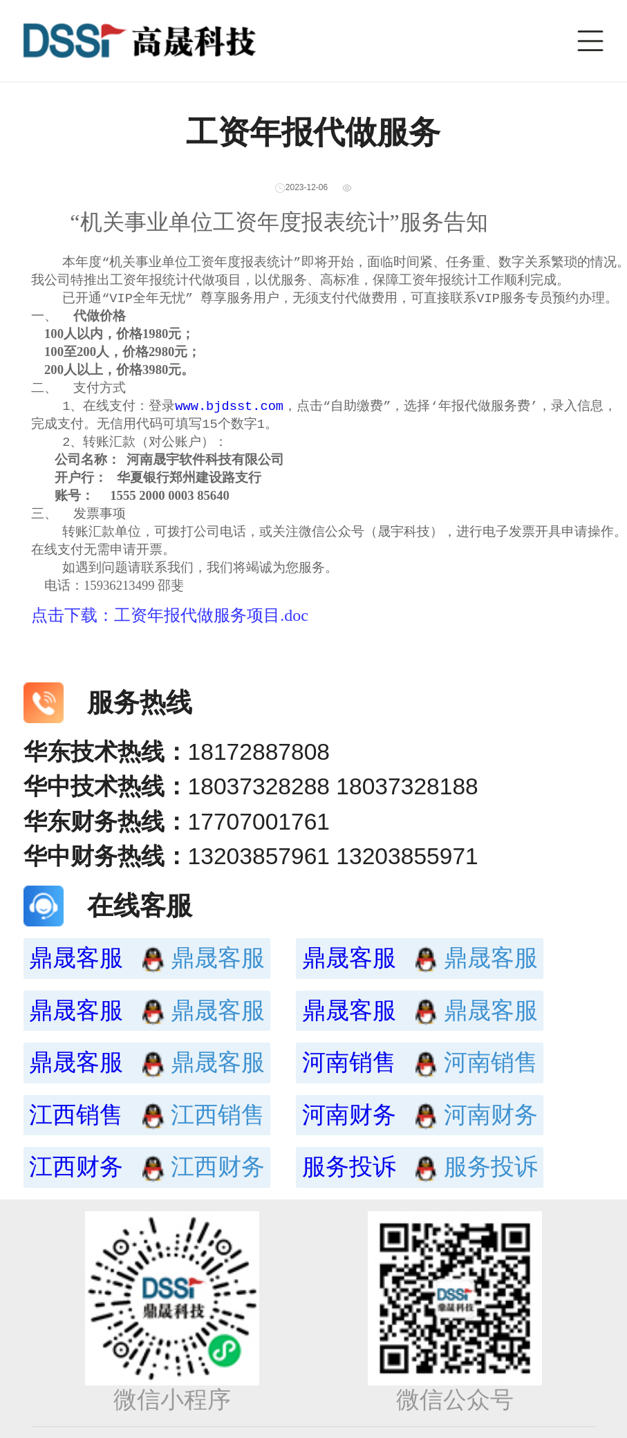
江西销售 (100, 1130)
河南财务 (373, 1130)
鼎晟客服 (100, 974)
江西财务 (100, 1182)
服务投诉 (373, 1182)
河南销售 (373, 1078)
